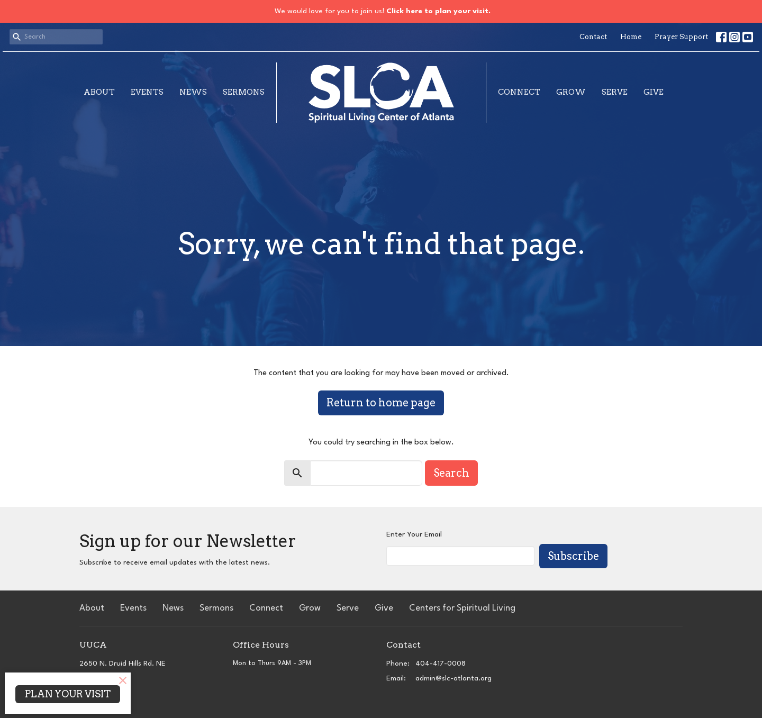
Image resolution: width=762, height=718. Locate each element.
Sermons (244, 92)
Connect (519, 92)
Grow (571, 92)
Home (630, 37)
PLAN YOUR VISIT (68, 693)
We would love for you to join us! (383, 11)
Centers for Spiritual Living (462, 608)
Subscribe (573, 556)
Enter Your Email (414, 534)
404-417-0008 (440, 663)
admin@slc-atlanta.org (453, 678)
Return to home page (381, 402)
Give (653, 92)
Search (451, 473)
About (99, 92)
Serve (615, 92)
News (193, 92)
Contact (593, 37)
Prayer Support (681, 37)
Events (147, 92)
